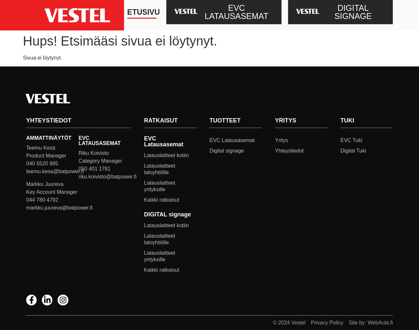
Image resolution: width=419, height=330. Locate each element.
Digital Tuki (353, 151)
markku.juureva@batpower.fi (59, 208)
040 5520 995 (42, 163)
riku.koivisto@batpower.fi (108, 176)
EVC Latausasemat (232, 140)
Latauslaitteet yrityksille (159, 186)
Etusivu (141, 12)
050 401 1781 (95, 169)
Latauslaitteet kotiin (166, 155)
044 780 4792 (42, 200)
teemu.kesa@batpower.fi (55, 171)
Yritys (281, 140)
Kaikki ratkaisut (161, 200)
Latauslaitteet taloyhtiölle (159, 169)
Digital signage (227, 151)
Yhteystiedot (289, 151)
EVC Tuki (351, 140)
